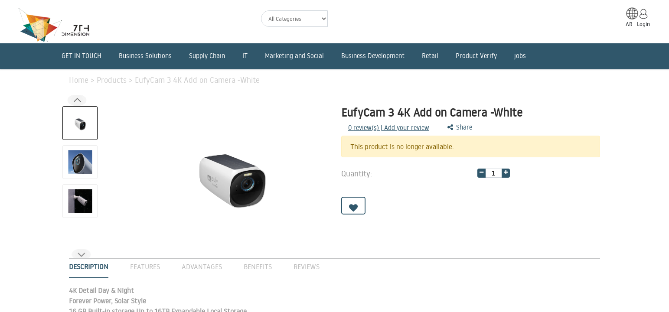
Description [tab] (88, 266)
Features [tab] (145, 266)
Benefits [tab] (258, 266)
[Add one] (506, 173)
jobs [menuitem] (520, 56)
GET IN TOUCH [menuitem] (81, 56)
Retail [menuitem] (430, 56)
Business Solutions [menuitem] (145, 56)
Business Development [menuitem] (373, 56)
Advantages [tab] (202, 266)
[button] (81, 254)
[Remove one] (481, 173)
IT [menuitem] (245, 56)
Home (80, 80)
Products (113, 80)
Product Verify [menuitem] (476, 56)
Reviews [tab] (307, 266)
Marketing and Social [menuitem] (294, 56)
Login (643, 23)
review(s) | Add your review (388, 128)
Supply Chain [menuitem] (207, 56)
